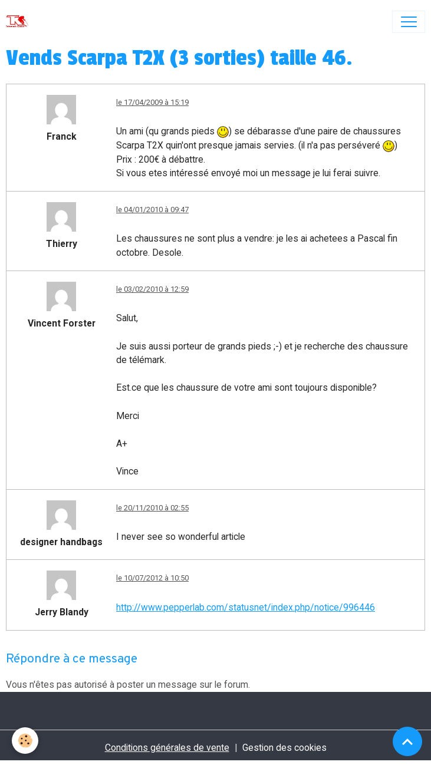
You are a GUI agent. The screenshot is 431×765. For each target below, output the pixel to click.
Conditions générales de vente (167, 747)
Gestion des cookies (284, 747)
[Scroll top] (407, 741)
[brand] (20, 22)
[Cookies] (25, 740)
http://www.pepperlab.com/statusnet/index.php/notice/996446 (245, 607)
